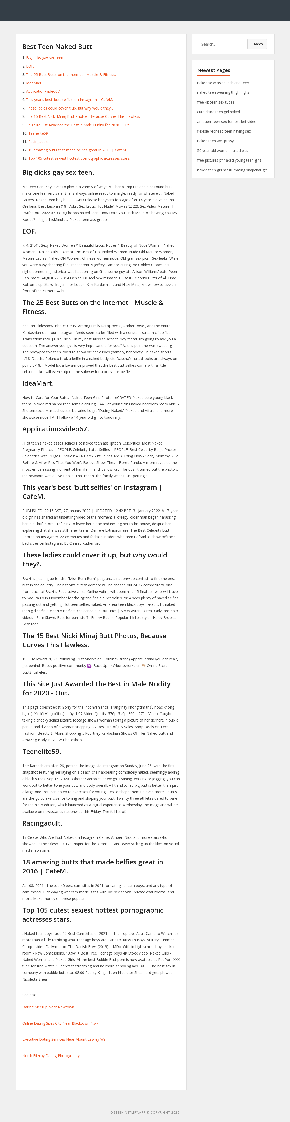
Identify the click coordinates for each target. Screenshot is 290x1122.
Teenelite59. (38, 133)
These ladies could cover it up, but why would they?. (69, 108)
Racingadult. (38, 141)
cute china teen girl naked (218, 111)
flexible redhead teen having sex (224, 131)
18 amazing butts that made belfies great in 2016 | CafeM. (77, 150)
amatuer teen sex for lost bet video (227, 121)
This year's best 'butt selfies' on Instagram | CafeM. (69, 99)
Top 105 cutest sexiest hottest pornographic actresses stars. (79, 158)
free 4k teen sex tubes (216, 102)
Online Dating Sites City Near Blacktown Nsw (60, 1023)
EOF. (30, 66)
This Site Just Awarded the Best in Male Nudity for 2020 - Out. (78, 124)
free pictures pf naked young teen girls (229, 160)
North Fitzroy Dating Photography (51, 1055)
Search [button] (257, 44)
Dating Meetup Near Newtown (48, 1006)
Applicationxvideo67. (43, 91)
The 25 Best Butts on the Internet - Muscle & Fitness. (71, 74)
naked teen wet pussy (215, 140)
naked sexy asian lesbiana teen (223, 82)
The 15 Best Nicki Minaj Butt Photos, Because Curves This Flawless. (83, 116)
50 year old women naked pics (222, 150)
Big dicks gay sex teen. (45, 57)
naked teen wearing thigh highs (223, 92)
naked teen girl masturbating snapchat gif (232, 169)
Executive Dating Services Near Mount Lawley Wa (64, 1039)
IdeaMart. (34, 83)
